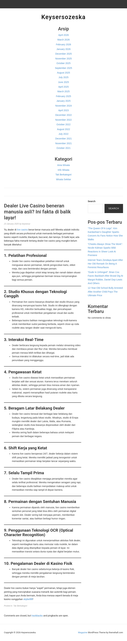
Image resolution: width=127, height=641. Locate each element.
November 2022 (63, 119)
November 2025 (63, 58)
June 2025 (63, 82)
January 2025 (64, 101)
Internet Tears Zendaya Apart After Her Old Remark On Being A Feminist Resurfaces (105, 264)
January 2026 (64, 49)
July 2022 (63, 134)
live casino (22, 229)
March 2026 (63, 39)
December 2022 (63, 115)
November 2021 (63, 143)
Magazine (82, 632)
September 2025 (63, 68)
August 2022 (63, 129)
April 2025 (63, 86)
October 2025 (64, 63)
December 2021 (63, 138)
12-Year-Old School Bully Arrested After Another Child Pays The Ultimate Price (105, 292)
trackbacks (37, 615)
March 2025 (63, 91)
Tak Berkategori (63, 174)
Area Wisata (63, 165)
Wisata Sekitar (63, 179)
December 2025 (63, 53)
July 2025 (63, 77)
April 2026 (63, 35)
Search (92, 201)
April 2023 (63, 110)
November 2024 (63, 105)
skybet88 (28, 599)
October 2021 (64, 148)
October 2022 (64, 124)
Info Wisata (63, 170)
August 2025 (63, 72)
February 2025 (63, 96)
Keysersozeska (63, 17)
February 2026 (63, 44)
